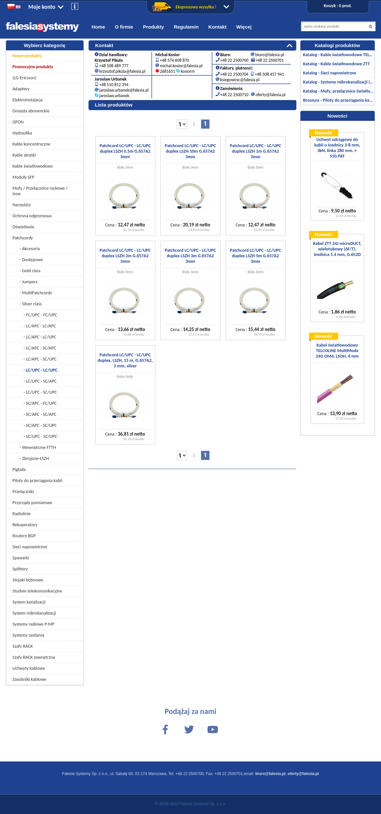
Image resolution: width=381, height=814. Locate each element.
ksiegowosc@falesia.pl (239, 80)
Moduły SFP (23, 177)
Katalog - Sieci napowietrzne (329, 73)
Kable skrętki (24, 155)
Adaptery (21, 89)
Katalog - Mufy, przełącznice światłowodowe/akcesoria (338, 91)
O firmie (124, 27)
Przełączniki (23, 491)
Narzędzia (22, 205)
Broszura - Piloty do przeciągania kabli (338, 100)
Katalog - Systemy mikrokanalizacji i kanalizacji (338, 82)
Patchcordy (23, 238)
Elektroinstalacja (28, 100)
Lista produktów (114, 105)
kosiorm (188, 71)
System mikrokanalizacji (34, 613)
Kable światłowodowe (33, 166)
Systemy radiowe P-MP (33, 624)
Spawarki (21, 558)
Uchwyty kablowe (29, 668)
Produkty (153, 27)
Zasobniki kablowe (29, 679)
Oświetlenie (23, 227)
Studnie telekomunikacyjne (37, 591)
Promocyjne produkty (33, 67)
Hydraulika (22, 133)
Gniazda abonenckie (31, 111)
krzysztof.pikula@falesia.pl (122, 71)
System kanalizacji (29, 602)
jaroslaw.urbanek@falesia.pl (124, 90)
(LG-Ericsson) (25, 78)
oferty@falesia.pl (270, 94)
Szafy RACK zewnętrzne (34, 657)
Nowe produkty (27, 55)
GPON (18, 122)
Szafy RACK (23, 646)
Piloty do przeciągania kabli (37, 480)
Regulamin (186, 27)
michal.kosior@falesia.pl (181, 66)
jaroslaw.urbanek (114, 95)
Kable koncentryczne (32, 144)
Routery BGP (24, 536)
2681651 (167, 71)
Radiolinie (22, 513)
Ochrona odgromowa (32, 216)
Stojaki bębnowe (28, 580)
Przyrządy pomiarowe (33, 502)
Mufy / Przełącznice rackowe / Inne (40, 191)
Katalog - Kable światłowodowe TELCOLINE (338, 54)
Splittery (20, 569)
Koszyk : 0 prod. (337, 5)
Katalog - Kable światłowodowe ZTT (336, 64)
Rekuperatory (25, 525)
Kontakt (217, 27)
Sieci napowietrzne (30, 547)
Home (98, 27)
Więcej (243, 27)
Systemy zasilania (28, 635)
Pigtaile (19, 469)
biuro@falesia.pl (269, 54)
